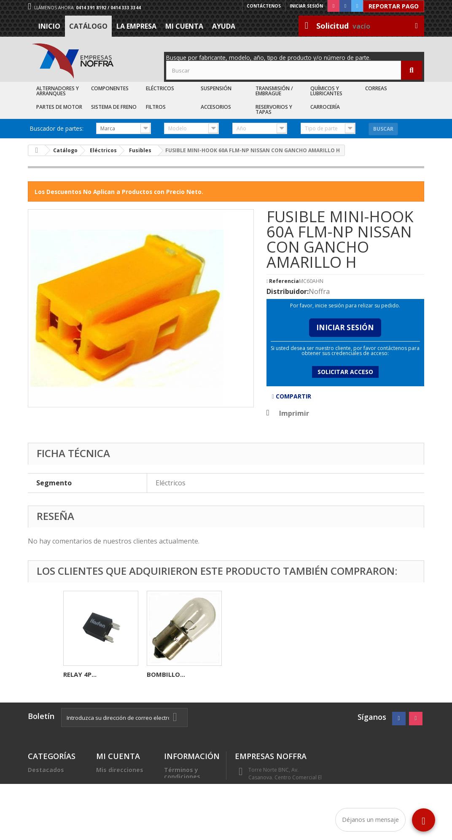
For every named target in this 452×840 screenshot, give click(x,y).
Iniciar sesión (306, 6)
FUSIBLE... (162, 674)
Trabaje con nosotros (182, 800)
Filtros (156, 106)
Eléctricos (160, 88)
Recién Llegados (53, 790)
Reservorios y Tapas (274, 109)
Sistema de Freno (114, 106)
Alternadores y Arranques (57, 91)
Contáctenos (264, 6)
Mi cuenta (184, 26)
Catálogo (88, 26)
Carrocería (325, 106)
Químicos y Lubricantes (326, 91)
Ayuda (223, 26)
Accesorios (216, 106)
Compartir (291, 396)
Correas (376, 88)
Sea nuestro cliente (182, 817)
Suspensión (216, 88)
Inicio (49, 26)
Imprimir (294, 413)
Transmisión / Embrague (274, 91)
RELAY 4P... (80, 674)
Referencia (284, 281)
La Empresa (136, 26)
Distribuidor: (287, 291)
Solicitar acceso (345, 372)
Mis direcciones (119, 770)
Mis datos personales (113, 783)
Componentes (110, 88)
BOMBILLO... (333, 674)
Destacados (46, 770)
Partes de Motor (59, 106)
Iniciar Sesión (345, 327)
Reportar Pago (394, 6)
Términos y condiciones (182, 773)
